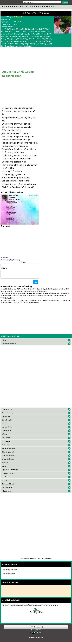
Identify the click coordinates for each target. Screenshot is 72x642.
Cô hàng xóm (6, 432)
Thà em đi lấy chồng (8, 450)
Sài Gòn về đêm (7, 429)
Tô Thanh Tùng (19, 17)
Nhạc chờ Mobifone (28, 560)
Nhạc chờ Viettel (36, 631)
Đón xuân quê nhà (8, 475)
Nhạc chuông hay (45, 560)
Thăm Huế (5, 468)
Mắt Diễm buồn (7, 478)
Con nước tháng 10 (8, 485)
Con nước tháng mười (9, 457)
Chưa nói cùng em (8, 461)
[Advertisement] (36, 320)
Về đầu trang (35, 628)
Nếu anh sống (6, 493)
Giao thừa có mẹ (7, 414)
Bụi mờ (4, 482)
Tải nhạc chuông (36, 634)
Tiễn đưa (5, 464)
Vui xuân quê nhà (7, 489)
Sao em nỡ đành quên (9, 345)
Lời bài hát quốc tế (9, 575)
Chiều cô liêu (6, 446)
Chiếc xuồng (6, 443)
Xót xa (4, 342)
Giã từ (4, 425)
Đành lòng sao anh (8, 453)
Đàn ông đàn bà (7, 411)
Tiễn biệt (5, 436)
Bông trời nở (6, 439)
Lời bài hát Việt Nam (10, 571)
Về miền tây (6, 418)
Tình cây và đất (7, 421)
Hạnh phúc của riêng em (10, 471)
